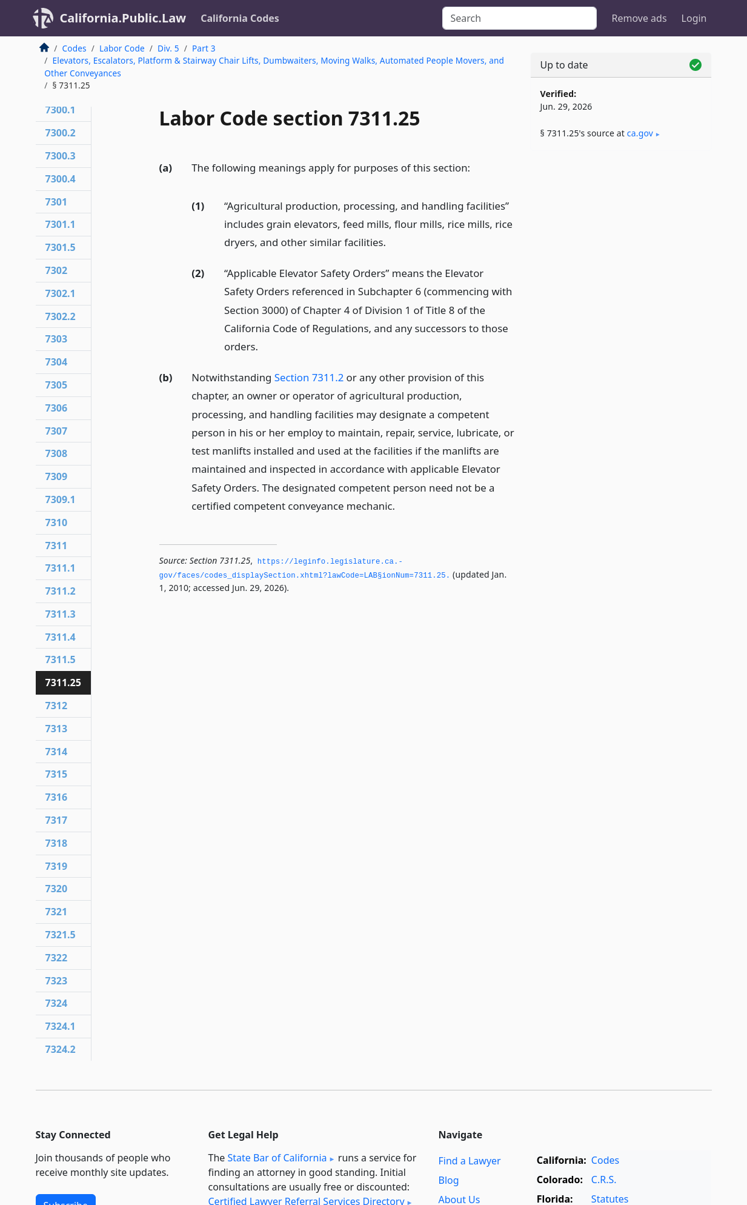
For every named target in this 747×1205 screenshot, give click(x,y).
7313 (56, 728)
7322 (56, 957)
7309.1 (60, 499)
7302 (56, 270)
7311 (56, 545)
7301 (56, 202)
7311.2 (60, 591)
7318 (56, 843)
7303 (56, 338)
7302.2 (60, 316)
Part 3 (204, 48)
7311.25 (63, 682)
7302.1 (60, 293)
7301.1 (60, 224)
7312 (56, 705)
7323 (56, 980)
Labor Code (122, 48)
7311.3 (60, 614)
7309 (56, 476)
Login (694, 18)
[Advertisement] (621, 350)
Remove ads (638, 18)
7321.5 (60, 934)
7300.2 (60, 132)
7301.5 (60, 247)
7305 (56, 385)
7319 (56, 866)
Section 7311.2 (309, 377)
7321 (56, 911)
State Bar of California (277, 1157)
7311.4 (60, 637)
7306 (56, 408)
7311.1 (60, 568)
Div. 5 (168, 48)
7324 (56, 1003)
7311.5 (60, 659)
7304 (56, 362)
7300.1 (60, 109)
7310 (56, 522)
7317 (56, 820)
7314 (56, 751)
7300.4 (60, 178)
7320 (56, 888)
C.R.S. (604, 1179)
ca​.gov (640, 133)
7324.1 (60, 1026)
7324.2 (60, 1049)
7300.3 (60, 155)
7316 (56, 797)
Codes (74, 48)
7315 (56, 774)
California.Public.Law (123, 18)
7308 (56, 453)
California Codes (240, 18)
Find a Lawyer (470, 1160)
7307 (56, 431)
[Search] (519, 18)
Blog (449, 1180)
